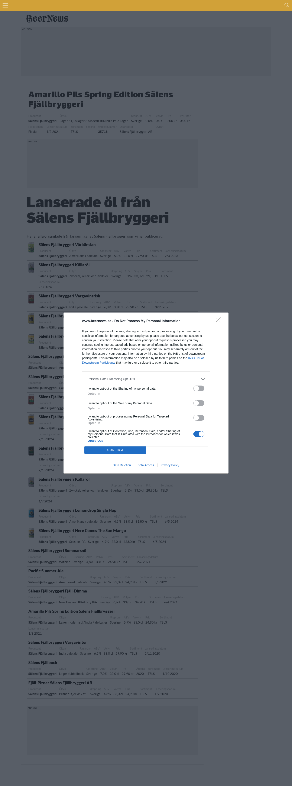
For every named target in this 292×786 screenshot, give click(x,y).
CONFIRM (115, 450)
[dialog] (146, 393)
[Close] (220, 321)
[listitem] (146, 379)
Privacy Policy (170, 465)
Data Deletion (122, 465)
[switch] (198, 388)
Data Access (145, 465)
